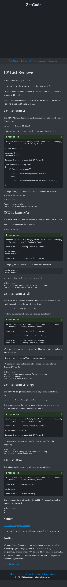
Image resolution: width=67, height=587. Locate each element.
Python (24, 61)
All (10, 61)
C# (30, 61)
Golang (16, 61)
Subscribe (53, 61)
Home (12, 574)
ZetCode (33, 5)
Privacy (45, 574)
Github (28, 574)
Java (35, 61)
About (53, 574)
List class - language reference (17, 525)
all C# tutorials (14, 564)
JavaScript (42, 61)
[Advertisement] (22, 33)
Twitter (20, 574)
